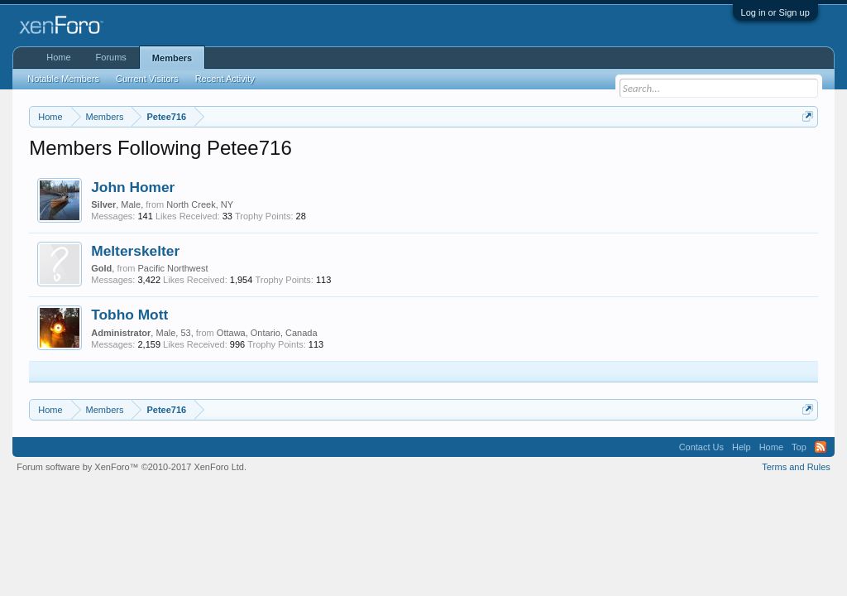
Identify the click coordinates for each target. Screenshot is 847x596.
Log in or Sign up (775, 12)
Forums (111, 57)
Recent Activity (225, 79)
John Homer (133, 187)
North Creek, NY (199, 204)
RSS (820, 447)
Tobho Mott (129, 314)
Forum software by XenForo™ (131, 467)
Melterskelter (135, 251)
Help (741, 447)
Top (799, 447)
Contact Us (701, 447)
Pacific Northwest (172, 268)
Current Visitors (147, 79)
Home (58, 57)
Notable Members (63, 79)
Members (172, 58)
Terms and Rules (796, 467)
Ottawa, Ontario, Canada (267, 333)
